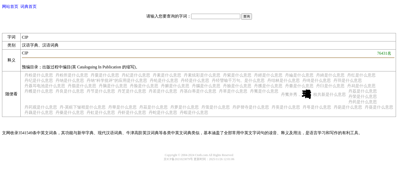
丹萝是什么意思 (184, 107)
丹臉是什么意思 (237, 86)
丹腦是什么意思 (206, 86)
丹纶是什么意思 (164, 80)
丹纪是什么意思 (38, 80)
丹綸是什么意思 (299, 75)
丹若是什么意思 (163, 91)
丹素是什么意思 (167, 75)
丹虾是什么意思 (132, 112)
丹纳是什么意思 (69, 80)
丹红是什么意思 (361, 75)
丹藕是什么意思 (38, 112)
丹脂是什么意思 (82, 86)
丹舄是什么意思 (361, 86)
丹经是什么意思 (195, 80)
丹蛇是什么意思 (163, 112)
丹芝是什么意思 (132, 91)
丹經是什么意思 (268, 75)
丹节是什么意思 (101, 91)
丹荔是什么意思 (362, 91)
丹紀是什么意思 (136, 75)
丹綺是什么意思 (330, 75)
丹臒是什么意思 (268, 86)
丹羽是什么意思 (347, 80)
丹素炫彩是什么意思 (202, 75)
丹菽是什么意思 (153, 107)
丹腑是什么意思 (175, 86)
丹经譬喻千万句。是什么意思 (238, 80)
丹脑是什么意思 (113, 86)
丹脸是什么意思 (144, 86)
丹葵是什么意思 (379, 107)
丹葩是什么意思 (348, 107)
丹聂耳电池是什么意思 (44, 86)
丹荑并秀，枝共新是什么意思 (313, 94)
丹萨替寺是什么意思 (250, 107)
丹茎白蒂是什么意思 (198, 91)
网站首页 (10, 6)
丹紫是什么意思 (237, 75)
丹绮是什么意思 (316, 80)
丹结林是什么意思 (283, 80)
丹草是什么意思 (233, 91)
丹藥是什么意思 (69, 112)
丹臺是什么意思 (299, 86)
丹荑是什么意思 (264, 91)
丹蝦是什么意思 (194, 112)
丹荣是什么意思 (362, 96)
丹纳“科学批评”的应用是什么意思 (117, 80)
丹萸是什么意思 (286, 107)
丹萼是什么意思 (317, 107)
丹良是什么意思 (69, 91)
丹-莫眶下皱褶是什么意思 (83, 107)
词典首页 (28, 6)
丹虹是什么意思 (101, 112)
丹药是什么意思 (362, 102)
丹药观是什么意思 (40, 107)
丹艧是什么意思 (38, 91)
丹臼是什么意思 (330, 86)
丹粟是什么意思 (105, 75)
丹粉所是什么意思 (71, 75)
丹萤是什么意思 (215, 107)
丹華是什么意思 (122, 107)
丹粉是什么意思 (38, 75)
